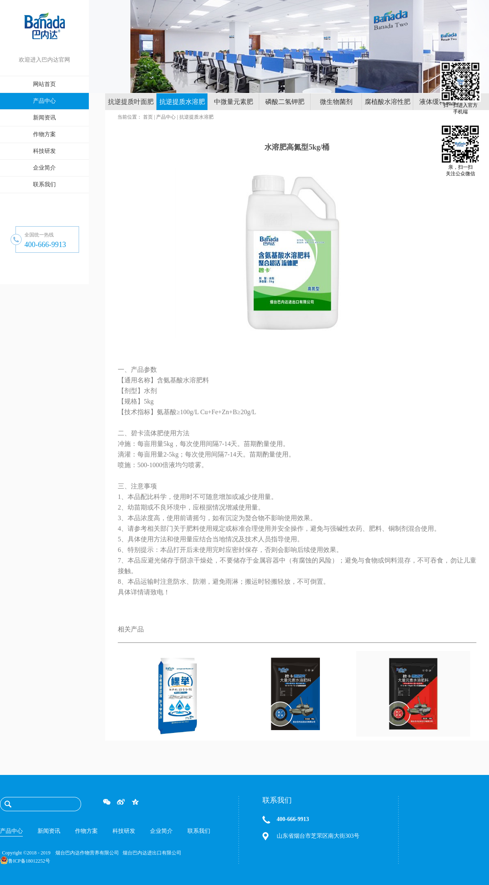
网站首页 (44, 84)
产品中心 (166, 117)
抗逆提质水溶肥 (196, 117)
